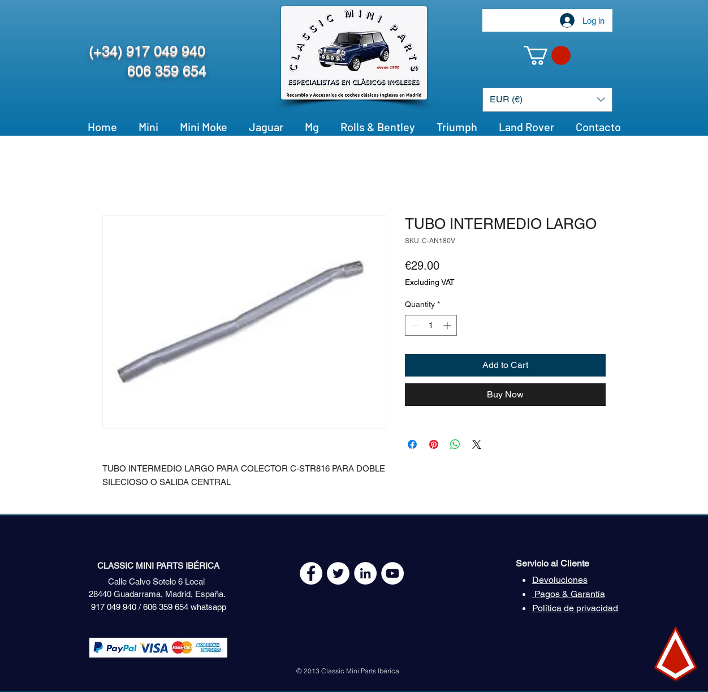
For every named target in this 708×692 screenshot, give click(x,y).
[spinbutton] (431, 325)
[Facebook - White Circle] (311, 573)
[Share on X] (476, 444)
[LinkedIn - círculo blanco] (365, 573)
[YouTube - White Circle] (392, 573)
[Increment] (448, 325)
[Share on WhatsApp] (455, 444)
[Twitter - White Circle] (338, 573)
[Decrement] (414, 325)
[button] (547, 55)
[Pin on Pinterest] (434, 444)
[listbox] (547, 100)
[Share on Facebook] (412, 444)
